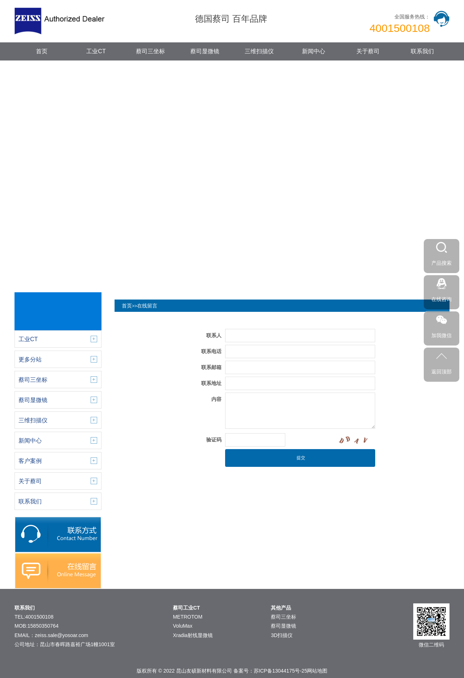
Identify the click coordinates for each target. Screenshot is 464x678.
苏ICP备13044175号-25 (280, 671)
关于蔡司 (368, 51)
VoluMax (182, 626)
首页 (41, 51)
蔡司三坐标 (150, 51)
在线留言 (147, 306)
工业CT (95, 51)
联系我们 (422, 51)
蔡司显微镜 (204, 51)
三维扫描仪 (259, 51)
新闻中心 (313, 51)
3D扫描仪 (282, 635)
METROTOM (187, 617)
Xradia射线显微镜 (193, 635)
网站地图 (317, 671)
